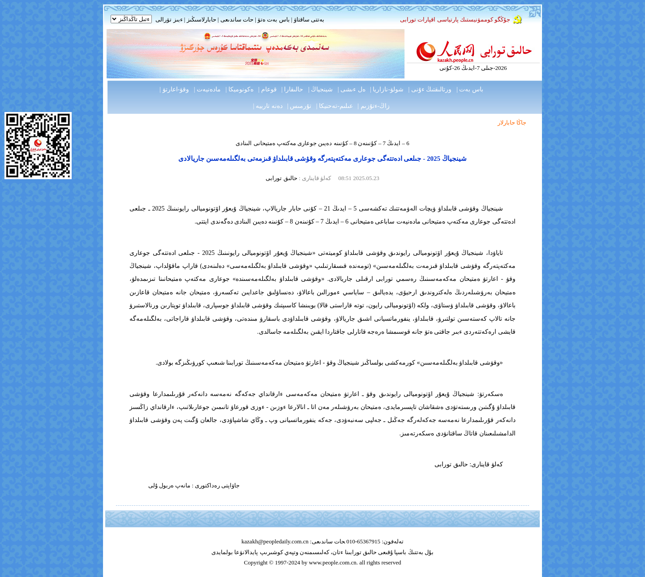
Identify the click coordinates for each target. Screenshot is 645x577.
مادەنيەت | (207, 89)
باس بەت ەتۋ (274, 19)
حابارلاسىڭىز (201, 19)
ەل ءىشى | (352, 89)
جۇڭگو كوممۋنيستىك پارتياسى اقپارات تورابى (455, 19)
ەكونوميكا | (240, 89)
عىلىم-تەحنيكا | (334, 106)
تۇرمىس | (299, 106)
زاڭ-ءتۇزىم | (373, 106)
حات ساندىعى (237, 19)
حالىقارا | (292, 89)
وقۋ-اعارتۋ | (174, 89)
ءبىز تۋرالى (168, 19)
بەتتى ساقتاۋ (308, 19)
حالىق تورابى (281, 178)
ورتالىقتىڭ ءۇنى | (430, 89)
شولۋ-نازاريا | (387, 89)
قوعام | (267, 89)
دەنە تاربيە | (268, 106)
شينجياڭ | (320, 89)
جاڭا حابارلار (512, 122)
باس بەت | (469, 89)
